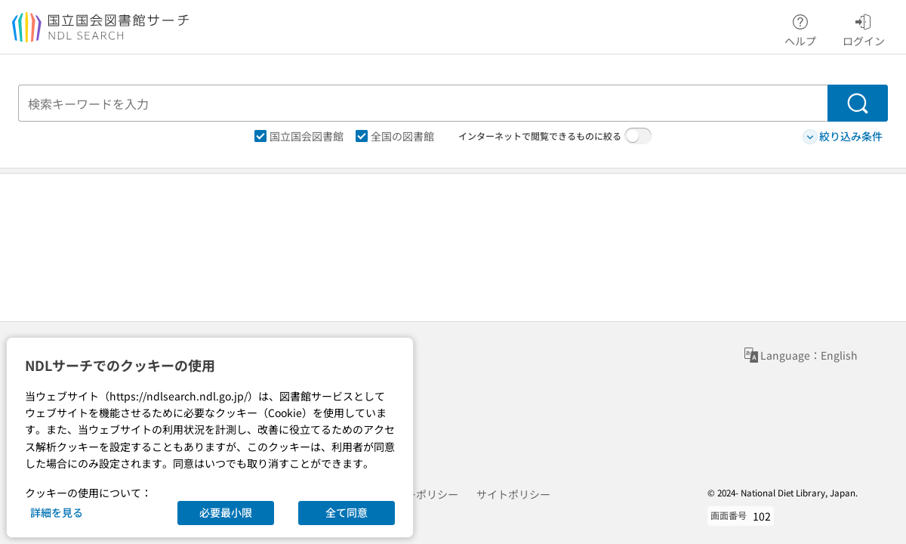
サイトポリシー (513, 494)
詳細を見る (56, 512)
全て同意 (346, 512)
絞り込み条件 (843, 136)
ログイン (864, 28)
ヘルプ (800, 28)
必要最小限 (225, 512)
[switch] (638, 136)
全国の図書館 (395, 136)
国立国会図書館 (299, 136)
